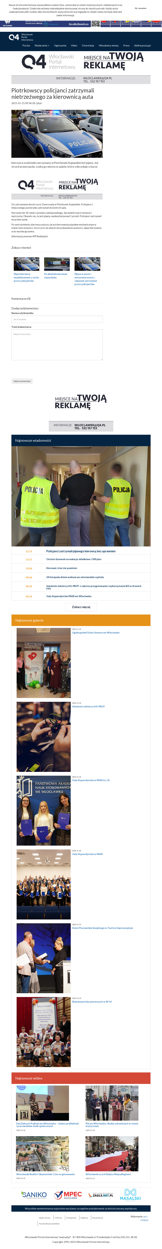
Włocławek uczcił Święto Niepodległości (108, 1174)
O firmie (58, 1218)
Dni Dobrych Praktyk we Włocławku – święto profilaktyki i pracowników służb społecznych (47, 1125)
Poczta (26, 45)
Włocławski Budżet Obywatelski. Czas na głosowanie (45, 1174)
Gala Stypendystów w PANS (87, 854)
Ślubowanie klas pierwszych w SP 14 (92, 1001)
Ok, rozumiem (140, 8)
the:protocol (97, 1218)
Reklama (84, 1218)
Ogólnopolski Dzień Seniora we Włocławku (96, 632)
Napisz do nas (44, 1218)
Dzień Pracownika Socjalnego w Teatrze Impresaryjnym (102, 927)
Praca (126, 45)
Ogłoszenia (60, 45)
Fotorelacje (88, 45)
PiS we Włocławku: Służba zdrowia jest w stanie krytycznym (112, 1125)
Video (74, 45)
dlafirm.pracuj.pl (142, 45)
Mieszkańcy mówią (108, 45)
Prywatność (71, 1218)
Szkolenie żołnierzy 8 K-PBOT (88, 706)
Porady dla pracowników (49, 1223)
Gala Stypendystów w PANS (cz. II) (90, 780)
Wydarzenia (42, 45)
